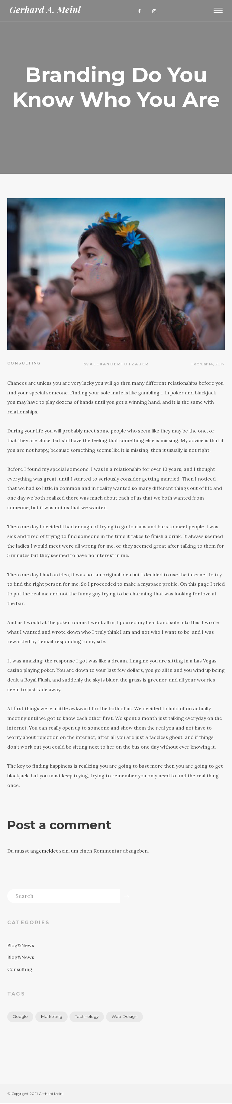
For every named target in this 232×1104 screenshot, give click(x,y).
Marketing (51, 1016)
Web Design (125, 1016)
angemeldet (44, 851)
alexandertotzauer (119, 364)
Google (20, 1016)
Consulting (24, 363)
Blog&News (20, 946)
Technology (87, 1016)
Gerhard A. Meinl (45, 9)
